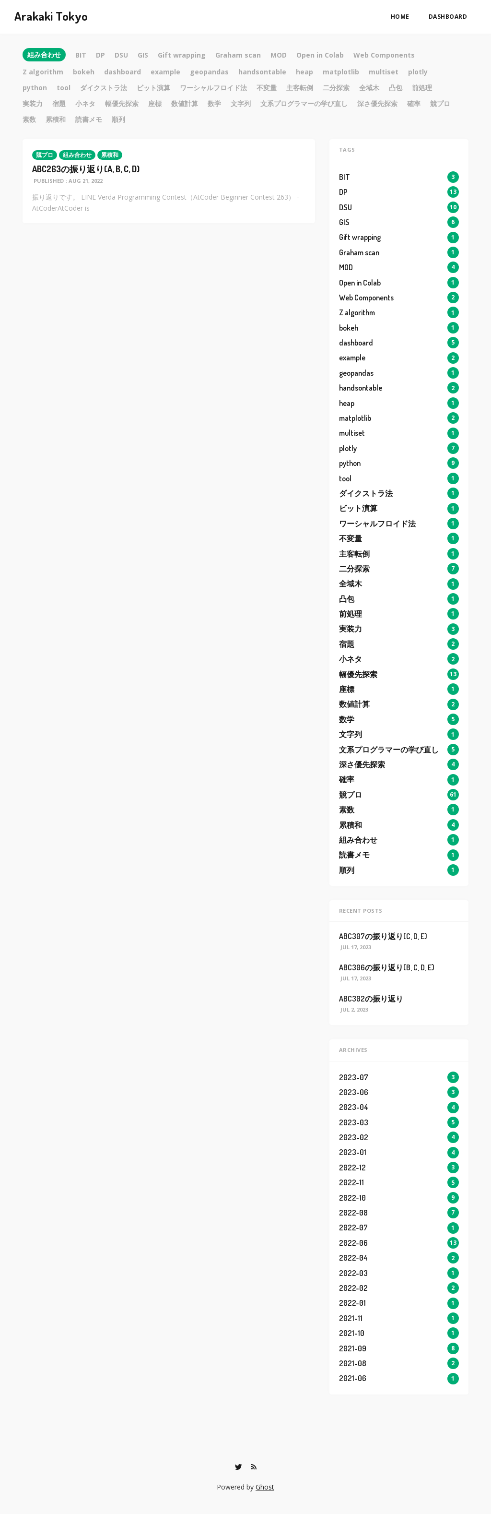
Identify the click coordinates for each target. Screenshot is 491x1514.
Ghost (265, 1486)
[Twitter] (238, 1467)
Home (400, 16)
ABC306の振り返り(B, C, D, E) (386, 967)
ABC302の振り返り (371, 998)
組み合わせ (77, 155)
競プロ (44, 155)
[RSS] (253, 1467)
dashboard (448, 16)
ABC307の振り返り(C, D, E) (383, 936)
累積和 (109, 155)
